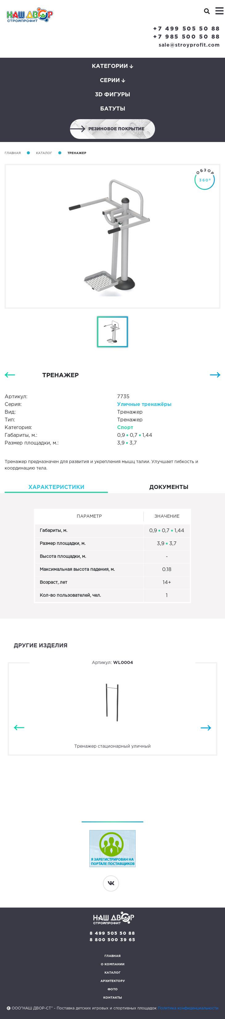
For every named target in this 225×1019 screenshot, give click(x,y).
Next (206, 728)
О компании (113, 964)
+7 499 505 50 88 (186, 29)
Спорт (125, 427)
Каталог (44, 153)
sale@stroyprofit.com (189, 45)
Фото (113, 989)
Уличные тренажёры (144, 404)
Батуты (112, 108)
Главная (13, 153)
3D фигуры (112, 94)
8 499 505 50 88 (112, 933)
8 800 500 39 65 (113, 940)
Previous (19, 728)
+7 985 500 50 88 (186, 37)
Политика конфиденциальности (188, 1008)
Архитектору (112, 981)
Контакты (112, 997)
